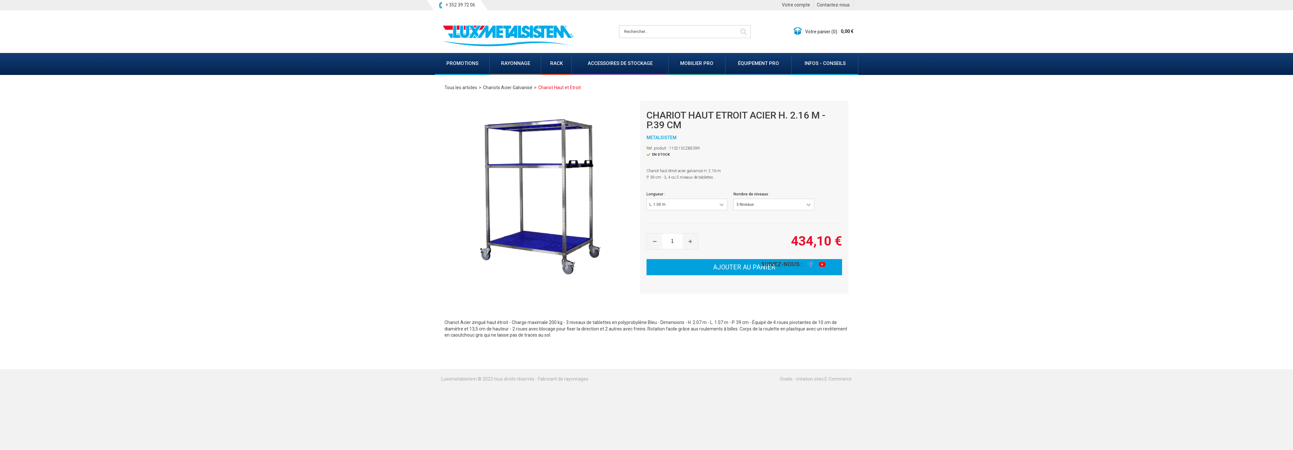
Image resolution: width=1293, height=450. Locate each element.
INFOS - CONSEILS (825, 63)
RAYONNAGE (515, 63)
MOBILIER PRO (696, 63)
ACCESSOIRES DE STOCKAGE (620, 63)
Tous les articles (460, 87)
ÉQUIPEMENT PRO (758, 63)
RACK (556, 63)
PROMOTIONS (462, 63)
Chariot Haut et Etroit (559, 87)
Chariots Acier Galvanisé (507, 87)
